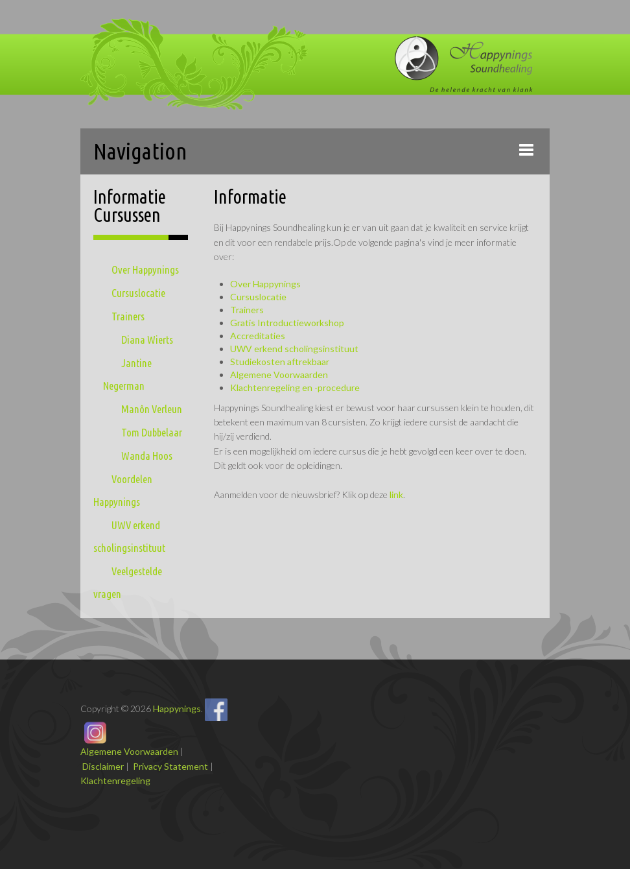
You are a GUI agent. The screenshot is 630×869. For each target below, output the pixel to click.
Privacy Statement (170, 766)
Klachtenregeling (115, 780)
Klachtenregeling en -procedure (295, 387)
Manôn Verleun (151, 409)
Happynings (177, 708)
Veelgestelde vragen (127, 582)
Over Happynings (145, 269)
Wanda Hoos (146, 455)
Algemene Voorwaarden (279, 374)
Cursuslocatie (138, 293)
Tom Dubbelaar (151, 432)
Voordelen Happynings (122, 490)
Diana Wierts (147, 339)
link (396, 494)
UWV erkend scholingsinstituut (129, 536)
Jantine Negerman (127, 374)
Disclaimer (103, 766)
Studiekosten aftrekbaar (279, 361)
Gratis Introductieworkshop (287, 322)
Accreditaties (257, 335)
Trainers (128, 316)
